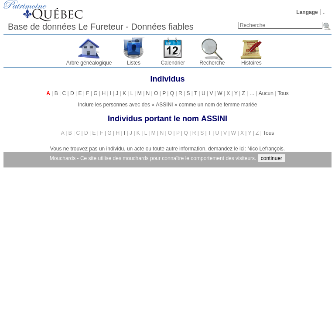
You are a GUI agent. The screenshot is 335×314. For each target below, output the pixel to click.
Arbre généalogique (89, 63)
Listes (133, 63)
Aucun (266, 93)
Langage (307, 12)
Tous (282, 93)
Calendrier (173, 63)
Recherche (212, 63)
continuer (271, 158)
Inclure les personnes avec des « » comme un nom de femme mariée (167, 105)
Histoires (251, 63)
